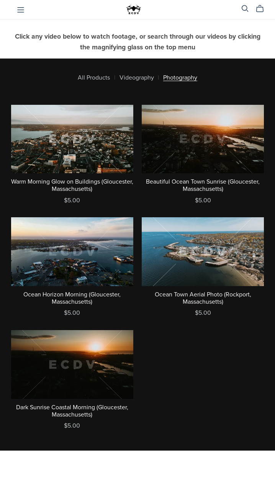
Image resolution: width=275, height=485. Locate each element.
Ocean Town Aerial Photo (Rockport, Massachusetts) (203, 298)
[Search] (245, 8)
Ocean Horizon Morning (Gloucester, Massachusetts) (72, 298)
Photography (180, 77)
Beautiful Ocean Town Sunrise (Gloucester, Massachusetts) (203, 185)
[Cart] (263, 9)
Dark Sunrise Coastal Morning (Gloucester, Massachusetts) (72, 411)
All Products (94, 77)
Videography (136, 77)
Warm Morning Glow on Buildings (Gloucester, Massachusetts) (72, 185)
